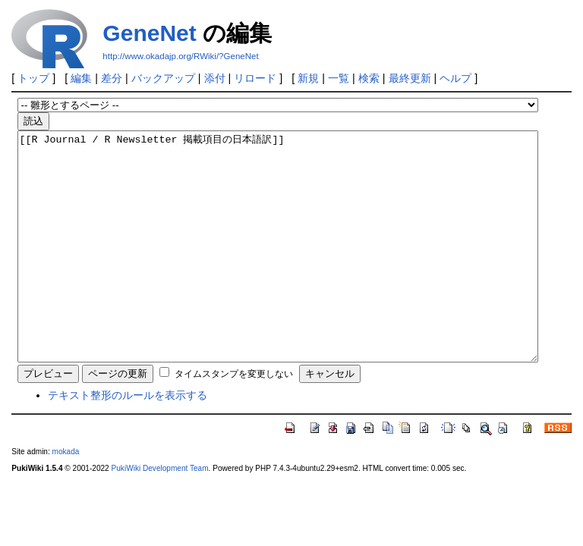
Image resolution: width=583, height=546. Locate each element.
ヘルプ (455, 78)
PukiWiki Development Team (160, 514)
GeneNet (149, 33)
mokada (66, 497)
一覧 (338, 78)
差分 (111, 78)
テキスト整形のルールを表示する (127, 441)
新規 (308, 78)
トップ (33, 78)
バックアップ (163, 78)
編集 (81, 78)
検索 (369, 78)
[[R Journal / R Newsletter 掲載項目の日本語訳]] (277, 269)
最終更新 (410, 78)
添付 (214, 78)
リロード (255, 78)
